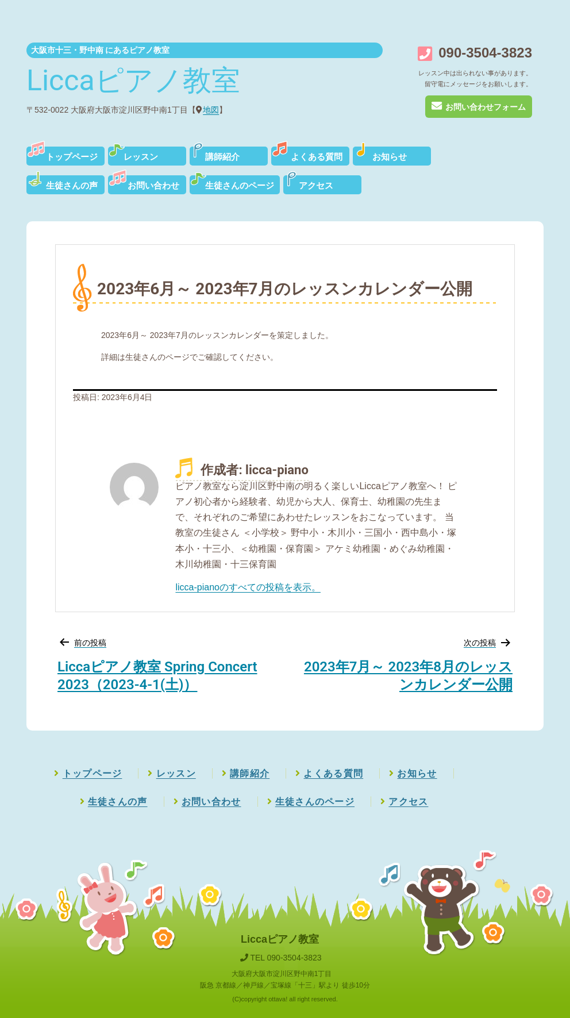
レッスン (141, 157)
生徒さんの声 (72, 185)
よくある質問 (316, 157)
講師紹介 (222, 157)
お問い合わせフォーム (478, 107)
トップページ (72, 157)
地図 (211, 109)
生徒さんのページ (239, 185)
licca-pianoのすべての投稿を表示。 (247, 587)
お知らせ (389, 157)
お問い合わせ (153, 185)
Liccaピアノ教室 (133, 80)
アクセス (316, 185)
